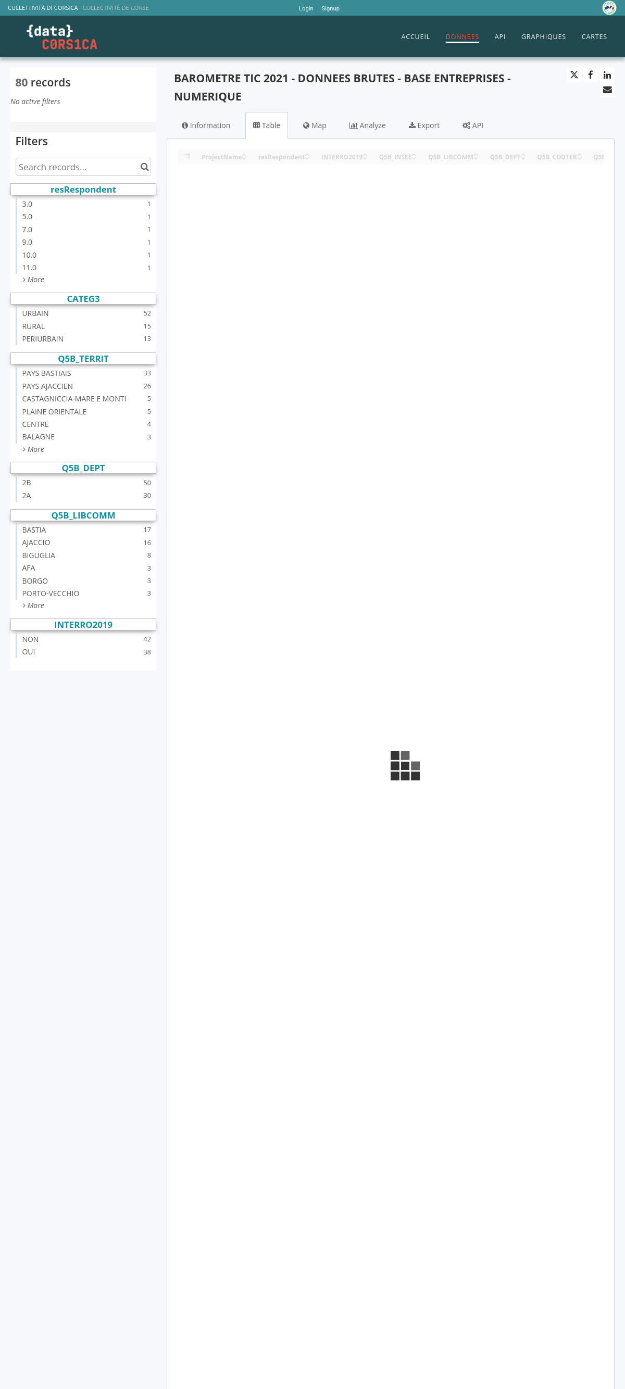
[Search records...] (83, 167)
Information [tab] (206, 125)
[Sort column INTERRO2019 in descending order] (365, 157)
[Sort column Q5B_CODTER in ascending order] (579, 154)
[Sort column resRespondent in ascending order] (307, 154)
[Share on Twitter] (574, 75)
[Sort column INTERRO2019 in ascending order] (365, 154)
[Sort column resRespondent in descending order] (307, 157)
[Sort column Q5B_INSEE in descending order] (414, 157)
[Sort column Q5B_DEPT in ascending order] (523, 154)
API (500, 36)
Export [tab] (424, 125)
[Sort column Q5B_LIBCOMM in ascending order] (476, 154)
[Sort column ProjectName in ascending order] (244, 154)
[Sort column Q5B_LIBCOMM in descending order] (476, 157)
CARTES (594, 36)
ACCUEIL (415, 36)
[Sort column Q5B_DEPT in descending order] (523, 157)
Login (306, 8)
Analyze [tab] (367, 125)
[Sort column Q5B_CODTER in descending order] (579, 157)
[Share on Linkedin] (607, 75)
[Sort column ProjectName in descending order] (244, 157)
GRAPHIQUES (543, 36)
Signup (331, 8)
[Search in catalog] (144, 167)
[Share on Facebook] (590, 75)
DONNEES (462, 36)
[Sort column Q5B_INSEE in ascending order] (414, 154)
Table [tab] (266, 125)
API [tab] (473, 125)
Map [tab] (315, 125)
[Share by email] (607, 89)
